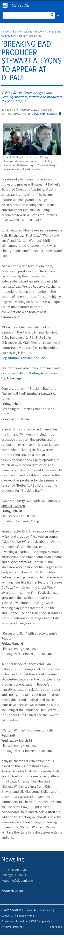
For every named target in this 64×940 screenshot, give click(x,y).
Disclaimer (46, 910)
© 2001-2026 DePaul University (18, 910)
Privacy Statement (11, 926)
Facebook (54, 113)
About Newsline (12, 891)
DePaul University (6, 6)
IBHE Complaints (40, 921)
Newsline (20, 5)
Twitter (39, 113)
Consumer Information (14, 921)
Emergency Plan (26, 915)
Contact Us (7, 915)
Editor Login (56, 926)
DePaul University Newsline (16, 31)
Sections (40, 31)
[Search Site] (29, 15)
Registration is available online (23, 358)
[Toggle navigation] (58, 15)
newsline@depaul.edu (17, 880)
